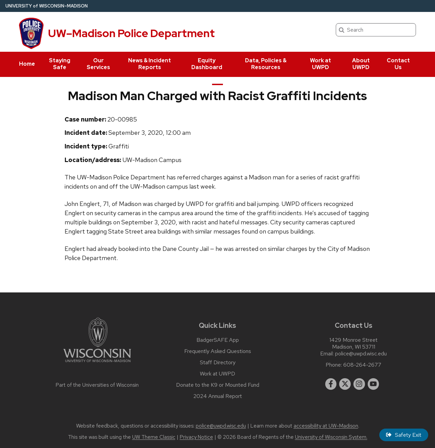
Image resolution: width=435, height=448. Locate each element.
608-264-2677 (362, 365)
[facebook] (331, 384)
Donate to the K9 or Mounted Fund (217, 385)
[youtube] (373, 384)
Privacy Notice (196, 437)
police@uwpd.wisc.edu (361, 353)
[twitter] (345, 384)
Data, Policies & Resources (265, 64)
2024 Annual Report (217, 396)
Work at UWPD (320, 64)
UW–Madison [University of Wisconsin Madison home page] (46, 6)
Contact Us (398, 64)
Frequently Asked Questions (217, 351)
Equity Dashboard (206, 64)
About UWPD (361, 64)
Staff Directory (218, 362)
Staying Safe (59, 64)
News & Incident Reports (149, 64)
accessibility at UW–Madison (326, 425)
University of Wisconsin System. (331, 437)
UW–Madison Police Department (131, 33)
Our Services (98, 64)
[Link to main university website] (97, 363)
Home (27, 63)
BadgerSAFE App (217, 340)
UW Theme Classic (153, 437)
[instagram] (359, 384)
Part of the (97, 385)
